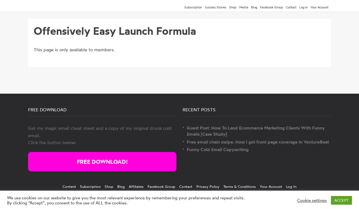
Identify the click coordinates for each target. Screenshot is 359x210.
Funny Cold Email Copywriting (217, 149)
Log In (303, 7)
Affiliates (136, 186)
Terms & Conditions (239, 186)
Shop (232, 7)
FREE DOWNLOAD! (102, 161)
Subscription (193, 7)
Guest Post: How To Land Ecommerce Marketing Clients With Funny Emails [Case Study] (256, 131)
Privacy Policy (207, 186)
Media (243, 7)
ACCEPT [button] (341, 200)
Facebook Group (271, 7)
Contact (291, 7)
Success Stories (215, 7)
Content (69, 186)
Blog (254, 7)
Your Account (319, 7)
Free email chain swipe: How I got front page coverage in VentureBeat (258, 142)
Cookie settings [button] (312, 200)
